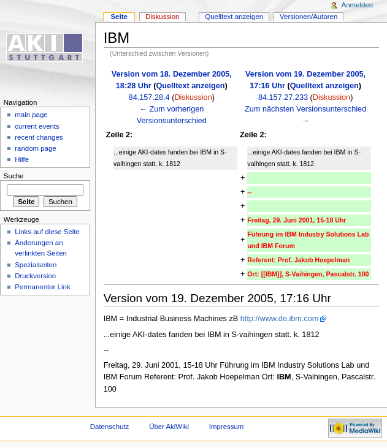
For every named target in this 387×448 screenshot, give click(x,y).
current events (37, 126)
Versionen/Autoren (308, 16)
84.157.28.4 (149, 97)
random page (35, 148)
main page (31, 114)
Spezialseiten (35, 264)
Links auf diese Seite (47, 231)
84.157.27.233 (283, 97)
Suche (14, 176)
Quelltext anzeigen (190, 86)
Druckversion (35, 275)
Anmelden (358, 5)
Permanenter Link (42, 286)
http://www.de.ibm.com (279, 318)
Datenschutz (109, 426)
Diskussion (193, 97)
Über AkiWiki (169, 426)
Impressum (226, 426)
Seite (118, 16)
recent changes (39, 137)
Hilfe (22, 159)
